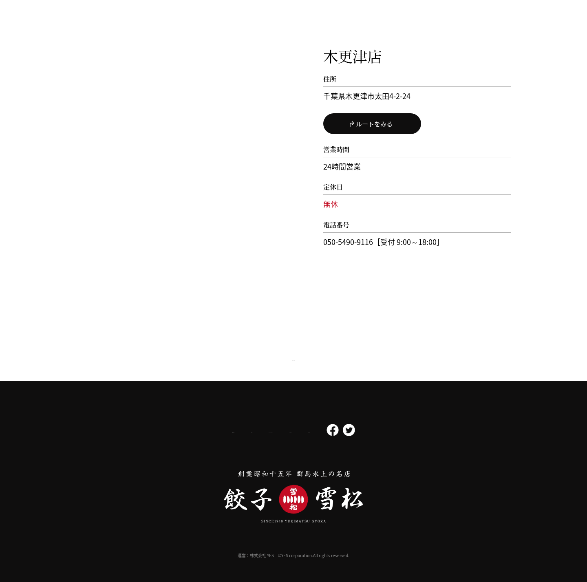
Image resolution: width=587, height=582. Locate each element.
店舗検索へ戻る (293, 357)
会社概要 (164, 431)
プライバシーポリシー (263, 430)
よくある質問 (325, 430)
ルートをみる (374, 123)
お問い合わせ (376, 430)
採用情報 (207, 430)
